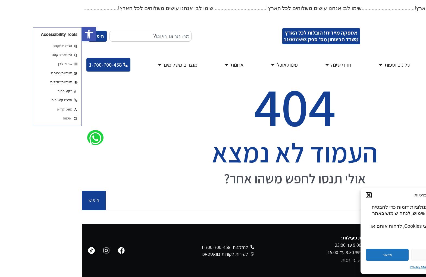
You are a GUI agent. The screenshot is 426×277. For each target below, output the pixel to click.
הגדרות (396, 255)
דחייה (351, 255)
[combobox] (69, 36)
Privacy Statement (341, 267)
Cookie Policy (367, 267)
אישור (306, 255)
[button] (7, 34)
